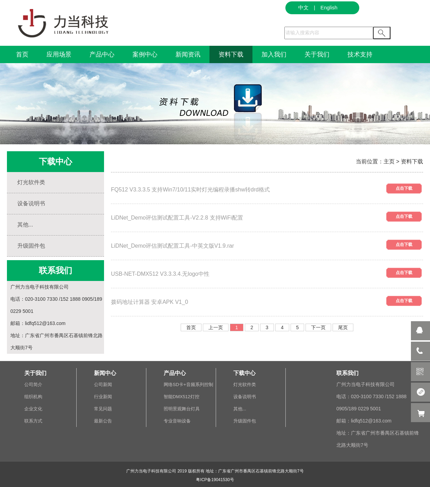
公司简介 (33, 384)
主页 (389, 161)
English (328, 7)
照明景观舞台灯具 (182, 408)
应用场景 (58, 54)
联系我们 (347, 373)
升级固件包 (31, 246)
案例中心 (144, 54)
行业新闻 (103, 396)
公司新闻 (103, 384)
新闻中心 (105, 373)
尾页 (343, 327)
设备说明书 (31, 203)
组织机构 (33, 396)
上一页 (215, 327)
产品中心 (101, 54)
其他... (25, 225)
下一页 (318, 327)
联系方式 (33, 421)
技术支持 (359, 54)
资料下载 (230, 54)
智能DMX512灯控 (181, 396)
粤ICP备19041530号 (215, 479)
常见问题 (103, 408)
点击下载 (404, 188)
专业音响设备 (177, 421)
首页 (22, 54)
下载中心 (244, 373)
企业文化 (33, 408)
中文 (303, 7)
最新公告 (103, 421)
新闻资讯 (187, 54)
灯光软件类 (31, 182)
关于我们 (316, 54)
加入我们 (273, 54)
